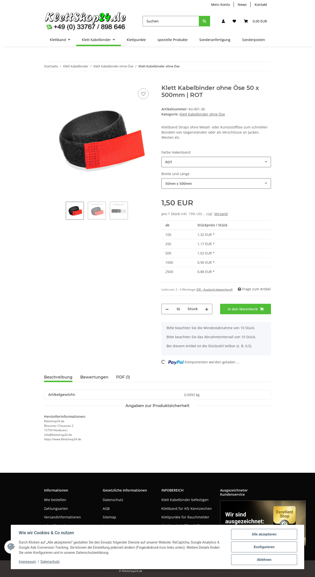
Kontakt (261, 4)
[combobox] (216, 162)
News (242, 4)
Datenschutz (113, 499)
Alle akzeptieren (264, 534)
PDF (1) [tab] (123, 377)
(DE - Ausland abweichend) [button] (214, 289)
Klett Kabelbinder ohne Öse (202, 114)
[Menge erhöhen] (206, 309)
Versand (221, 213)
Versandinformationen (62, 517)
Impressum (27, 562)
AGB (106, 508)
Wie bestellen (55, 499)
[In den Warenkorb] (48, 81)
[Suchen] (171, 21)
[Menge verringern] (167, 309)
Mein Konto (220, 4)
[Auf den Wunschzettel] (143, 93)
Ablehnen (264, 560)
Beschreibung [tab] (58, 377)
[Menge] (178, 309)
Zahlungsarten (56, 508)
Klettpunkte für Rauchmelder (185, 517)
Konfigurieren (264, 547)
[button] (223, 21)
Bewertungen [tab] (94, 377)
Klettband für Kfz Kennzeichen (186, 508)
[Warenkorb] (255, 21)
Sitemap (109, 517)
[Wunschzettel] (234, 21)
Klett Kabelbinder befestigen (185, 499)
